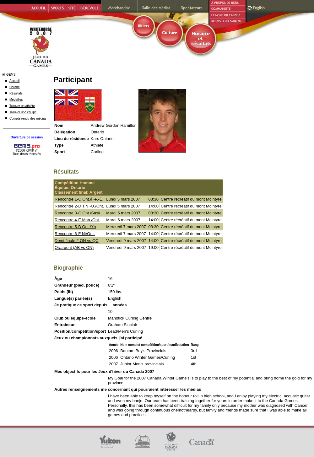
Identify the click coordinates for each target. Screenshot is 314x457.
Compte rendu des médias (27, 118)
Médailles (16, 99)
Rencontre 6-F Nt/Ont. (75, 233)
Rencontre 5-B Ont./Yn (75, 226)
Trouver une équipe (22, 112)
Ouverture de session (27, 137)
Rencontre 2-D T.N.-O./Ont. (79, 206)
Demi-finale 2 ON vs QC (76, 240)
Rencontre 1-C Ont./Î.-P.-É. (79, 199)
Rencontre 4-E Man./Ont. (77, 220)
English (259, 7)
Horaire (14, 87)
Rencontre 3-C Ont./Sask (77, 213)
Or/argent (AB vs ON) (74, 247)
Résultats (16, 93)
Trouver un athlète (22, 106)
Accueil (14, 81)
